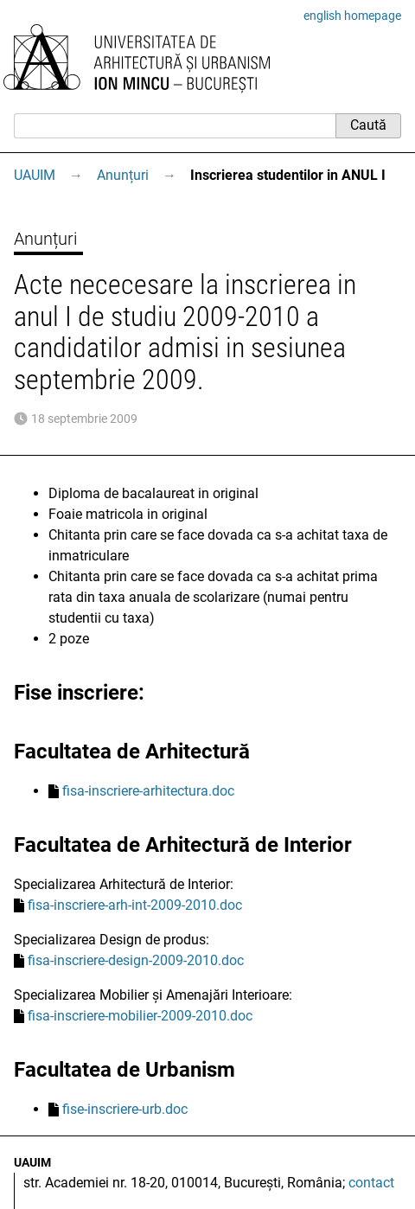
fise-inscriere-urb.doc (125, 1109)
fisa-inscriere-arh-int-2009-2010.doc (135, 905)
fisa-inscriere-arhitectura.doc (148, 791)
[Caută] (174, 125)
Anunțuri (123, 175)
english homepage (352, 15)
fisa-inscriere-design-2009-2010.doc (136, 960)
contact (371, 1182)
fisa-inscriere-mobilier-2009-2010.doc (140, 1016)
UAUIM (34, 175)
